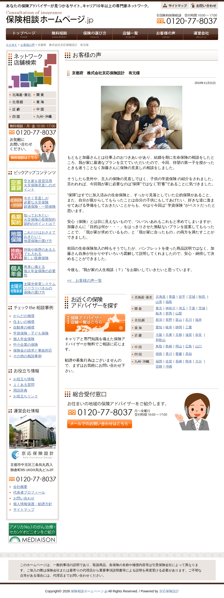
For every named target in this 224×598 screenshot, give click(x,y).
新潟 (159, 320)
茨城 (202, 308)
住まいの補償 (23, 322)
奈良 (198, 335)
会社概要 (20, 487)
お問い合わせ (23, 498)
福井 (198, 320)
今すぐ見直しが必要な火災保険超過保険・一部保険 (40, 202)
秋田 (202, 297)
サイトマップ (23, 509)
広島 (188, 346)
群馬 (169, 313)
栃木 (159, 313)
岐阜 (169, 327)
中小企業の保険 (25, 344)
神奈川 (170, 308)
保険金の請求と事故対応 (32, 350)
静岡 (178, 327)
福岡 (159, 361)
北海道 (161, 297)
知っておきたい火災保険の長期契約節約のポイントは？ (40, 219)
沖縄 (169, 366)
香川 (169, 354)
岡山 (178, 346)
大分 (198, 361)
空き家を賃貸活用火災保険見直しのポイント (40, 185)
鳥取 (159, 346)
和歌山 (161, 340)
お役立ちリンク (25, 396)
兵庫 (169, 335)
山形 (159, 302)
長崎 (178, 361)
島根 (169, 346)
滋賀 (188, 335)
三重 (188, 327)
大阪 (159, 335)
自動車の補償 (23, 327)
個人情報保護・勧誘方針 (32, 504)
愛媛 (178, 354)
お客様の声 (28, 45)
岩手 (182, 297)
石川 (188, 320)
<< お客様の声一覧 (84, 281)
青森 (172, 297)
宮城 (192, 297)
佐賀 (169, 361)
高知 (188, 354)
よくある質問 (23, 385)
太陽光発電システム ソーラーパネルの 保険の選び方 (40, 288)
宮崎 (159, 366)
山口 (198, 346)
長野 (169, 320)
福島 (169, 302)
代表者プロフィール (29, 492)
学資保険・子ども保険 (31, 333)
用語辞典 (20, 390)
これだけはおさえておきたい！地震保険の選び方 (40, 236)
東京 (159, 308)
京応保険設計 (169, 591)
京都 (178, 335)
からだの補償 (23, 316)
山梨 (178, 313)
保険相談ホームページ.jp (89, 591)
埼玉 (182, 308)
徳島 (159, 354)
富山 (178, 320)
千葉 (192, 308)
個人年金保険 (23, 339)
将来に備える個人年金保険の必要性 (40, 271)
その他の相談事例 (27, 356)
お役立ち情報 (23, 379)
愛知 (159, 327)
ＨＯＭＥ (11, 45)
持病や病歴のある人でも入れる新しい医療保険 (40, 254)
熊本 (188, 361)
